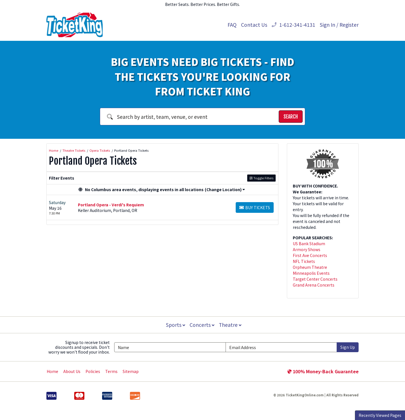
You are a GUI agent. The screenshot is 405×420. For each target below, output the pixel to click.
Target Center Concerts (315, 279)
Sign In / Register (339, 24)
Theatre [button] (230, 324)
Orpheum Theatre (310, 267)
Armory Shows (306, 249)
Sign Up (347, 347)
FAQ (232, 24)
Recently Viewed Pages (380, 415)
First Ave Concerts (310, 255)
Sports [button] (175, 324)
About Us (71, 371)
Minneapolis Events (311, 273)
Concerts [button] (202, 324)
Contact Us (254, 24)
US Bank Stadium (309, 243)
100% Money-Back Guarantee (323, 371)
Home (52, 371)
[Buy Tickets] (255, 207)
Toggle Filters (261, 178)
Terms (111, 371)
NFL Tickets (304, 261)
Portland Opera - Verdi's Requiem (111, 204)
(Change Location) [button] (225, 189)
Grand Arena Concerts (313, 285)
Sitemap (131, 371)
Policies (93, 371)
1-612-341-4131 (293, 24)
